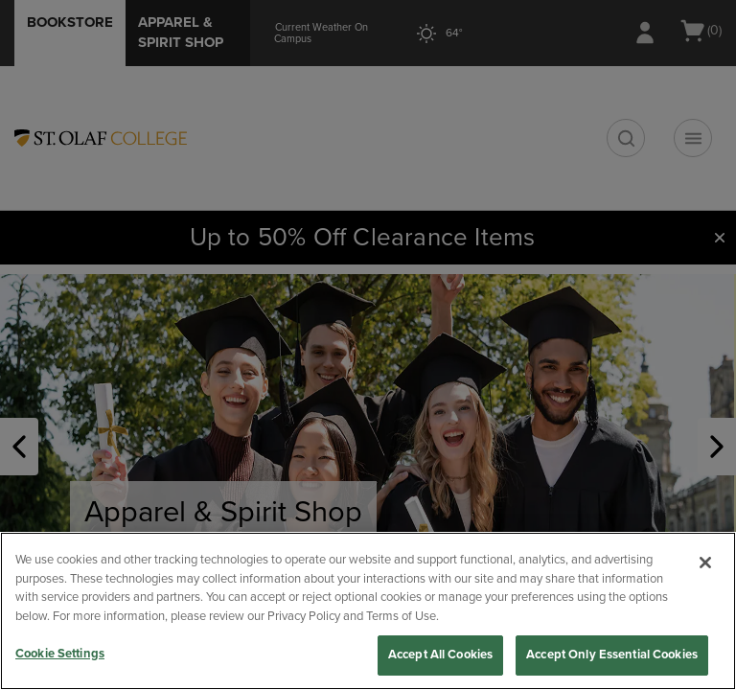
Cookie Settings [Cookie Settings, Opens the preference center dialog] (59, 653)
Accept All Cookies (440, 654)
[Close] (705, 562)
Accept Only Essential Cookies (612, 654)
